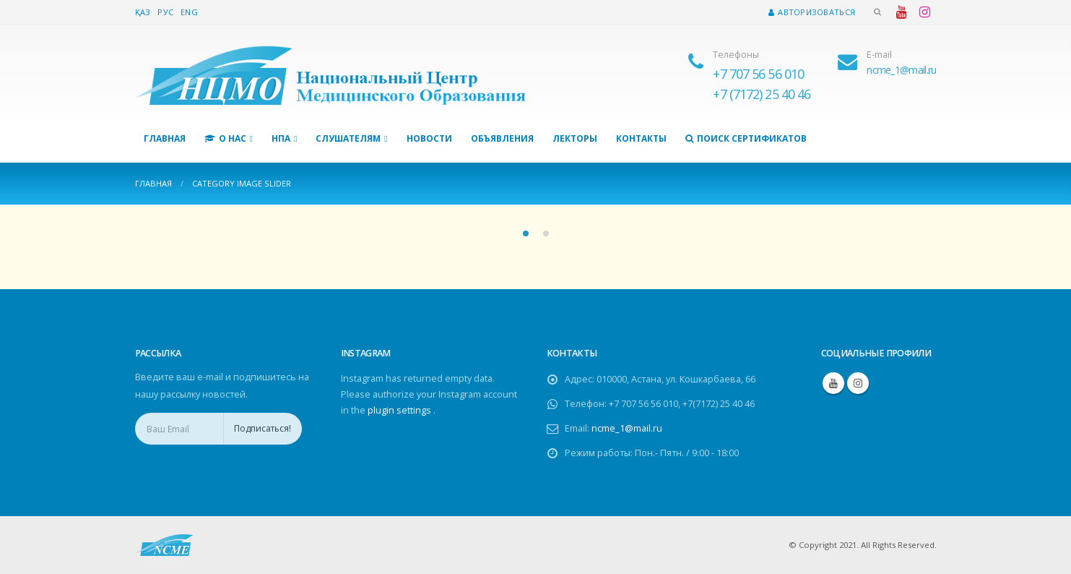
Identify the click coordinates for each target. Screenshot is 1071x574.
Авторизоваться (811, 12)
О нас (225, 138)
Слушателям (348, 138)
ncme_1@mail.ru (626, 428)
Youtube (833, 383)
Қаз (143, 12)
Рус (165, 12)
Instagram (858, 383)
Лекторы (574, 138)
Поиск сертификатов (746, 138)
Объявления (502, 138)
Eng (189, 12)
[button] (526, 233)
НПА (281, 138)
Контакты (641, 138)
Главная (165, 138)
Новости (429, 138)
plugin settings (400, 410)
